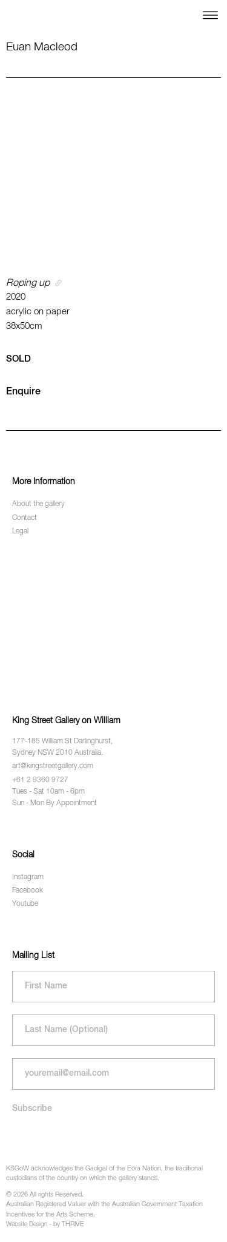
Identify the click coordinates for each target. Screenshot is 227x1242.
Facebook (27, 890)
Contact (24, 518)
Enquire (23, 392)
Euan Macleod (41, 47)
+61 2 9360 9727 (40, 780)
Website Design (26, 1224)
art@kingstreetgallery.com (52, 766)
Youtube (25, 904)
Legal (20, 531)
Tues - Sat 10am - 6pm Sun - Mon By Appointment (54, 797)
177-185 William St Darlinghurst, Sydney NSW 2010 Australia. (62, 747)
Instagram (28, 877)
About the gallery (38, 504)
